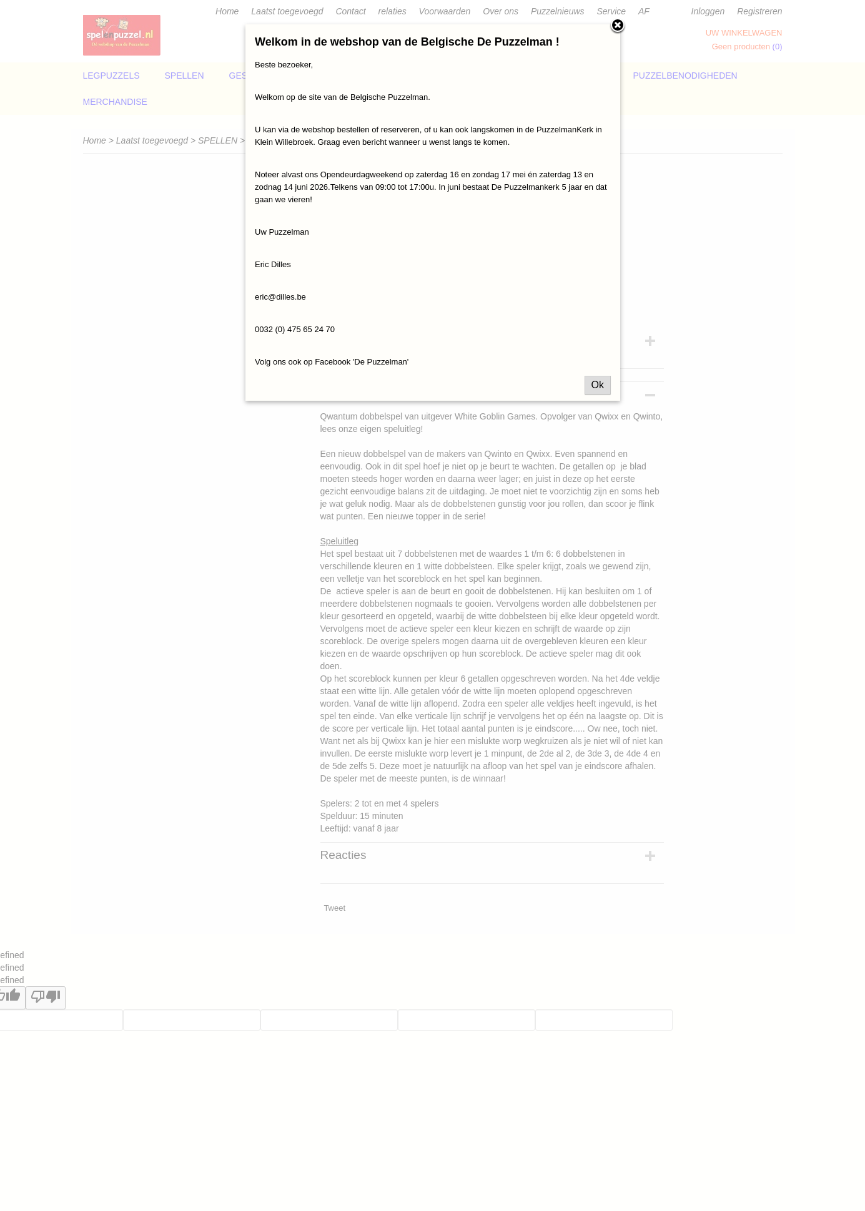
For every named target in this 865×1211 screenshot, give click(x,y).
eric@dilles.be (280, 297)
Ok (597, 385)
